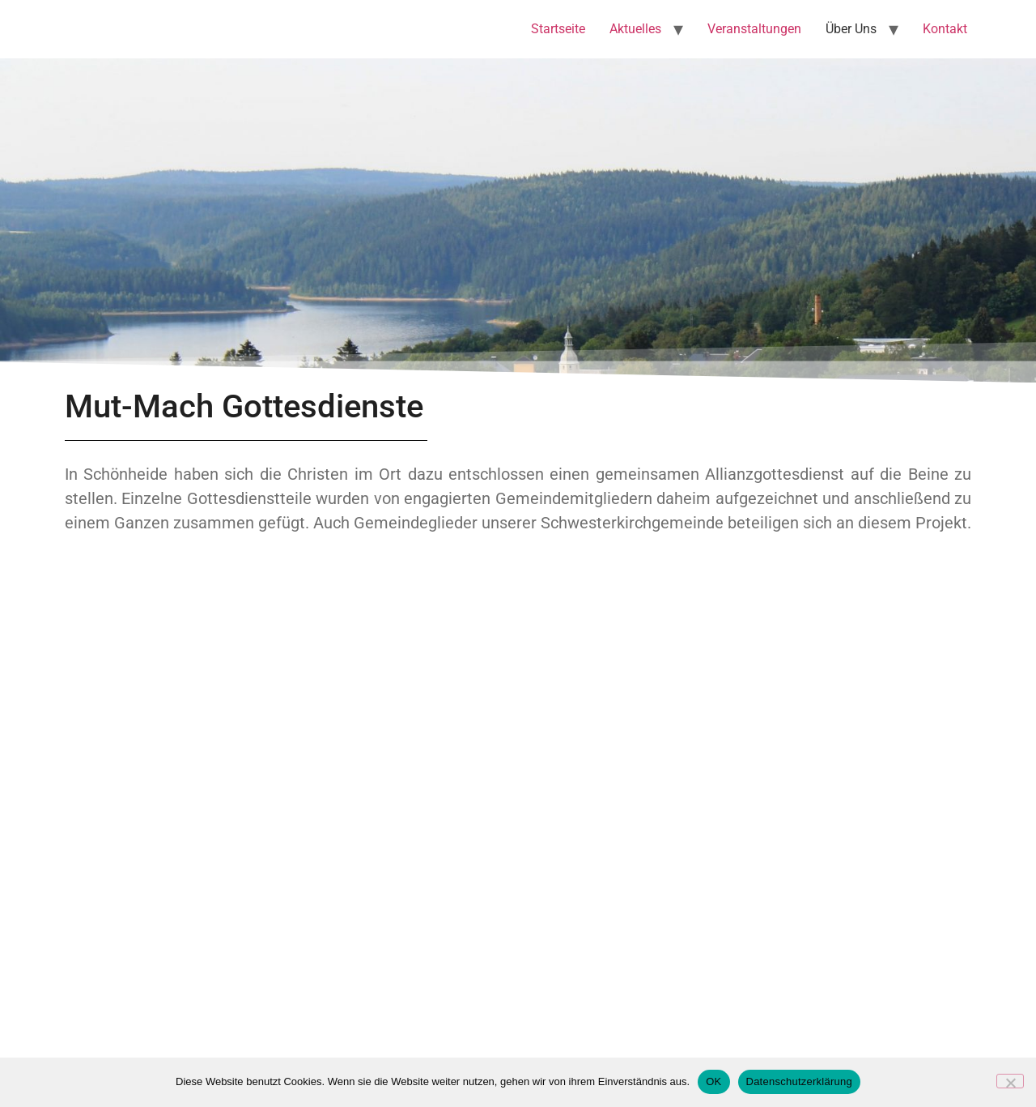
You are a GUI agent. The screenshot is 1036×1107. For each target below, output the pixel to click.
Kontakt (945, 28)
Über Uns (851, 28)
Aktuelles (635, 28)
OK (713, 1081)
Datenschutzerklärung (799, 1081)
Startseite (558, 28)
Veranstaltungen (754, 28)
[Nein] (1010, 1081)
